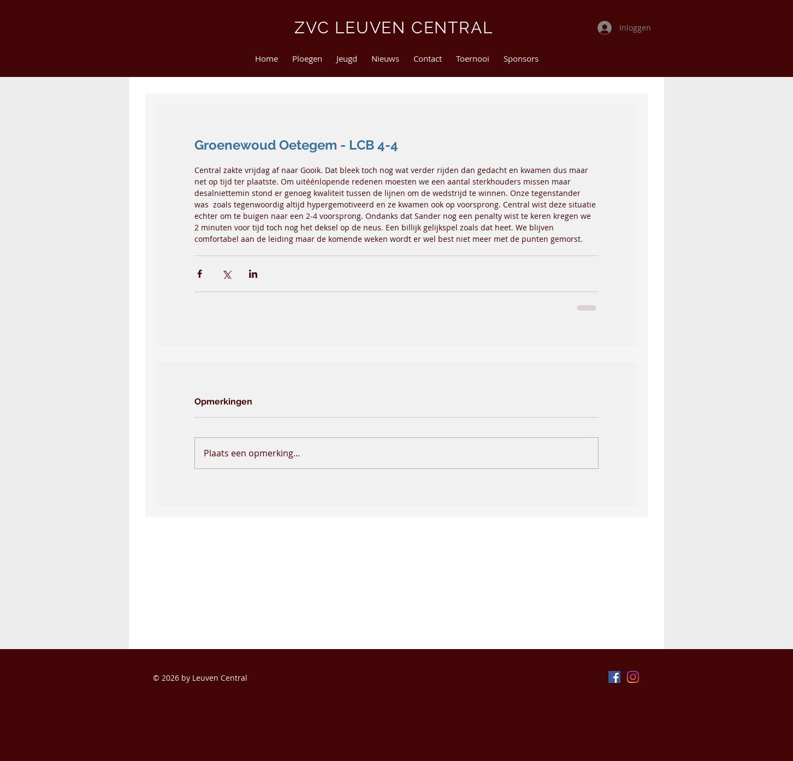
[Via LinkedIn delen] (253, 274)
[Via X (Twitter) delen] (226, 274)
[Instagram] (633, 677)
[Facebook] (614, 677)
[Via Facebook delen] (199, 274)
